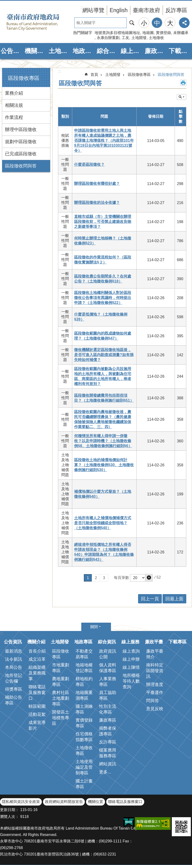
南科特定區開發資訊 (154, 671)
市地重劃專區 (60, 668)
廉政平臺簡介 (154, 654)
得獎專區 (13, 689)
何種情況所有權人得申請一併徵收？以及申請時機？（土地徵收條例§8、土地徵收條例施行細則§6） (103, 441)
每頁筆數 (121, 578)
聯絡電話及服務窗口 (37, 692)
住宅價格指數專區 (84, 737)
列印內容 (183, 83)
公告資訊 (12, 51)
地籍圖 (148, 33)
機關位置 (95, 802)
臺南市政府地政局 (40, 22)
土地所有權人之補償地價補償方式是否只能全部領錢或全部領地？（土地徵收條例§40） (102, 523)
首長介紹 (37, 651)
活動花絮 (37, 714)
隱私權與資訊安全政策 (21, 802)
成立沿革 (37, 659)
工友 (125, 38)
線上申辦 (131, 659)
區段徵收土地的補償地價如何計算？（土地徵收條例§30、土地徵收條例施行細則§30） (104, 465)
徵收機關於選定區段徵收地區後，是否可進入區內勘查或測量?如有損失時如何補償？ (104, 355)
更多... (105, 772)
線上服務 (132, 51)
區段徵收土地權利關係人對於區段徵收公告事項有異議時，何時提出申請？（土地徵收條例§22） (102, 298)
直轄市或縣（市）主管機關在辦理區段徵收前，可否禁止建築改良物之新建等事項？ (102, 222)
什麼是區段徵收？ (89, 164)
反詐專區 (176, 10)
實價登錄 (163, 33)
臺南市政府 (146, 10)
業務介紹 (14, 93)
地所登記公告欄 (13, 678)
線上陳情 (131, 667)
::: (1, 70)
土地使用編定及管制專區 (84, 767)
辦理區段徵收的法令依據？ (97, 202)
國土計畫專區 (84, 784)
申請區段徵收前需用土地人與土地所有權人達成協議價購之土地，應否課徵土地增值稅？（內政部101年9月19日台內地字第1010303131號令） (104, 140)
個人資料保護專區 (107, 668)
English (119, 10)
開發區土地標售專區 (60, 718)
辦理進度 (154, 684)
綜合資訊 (108, 51)
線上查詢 (131, 651)
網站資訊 (107, 764)
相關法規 (14, 105)
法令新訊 (13, 659)
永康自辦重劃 (108, 38)
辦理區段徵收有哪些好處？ (97, 183)
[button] (149, 578)
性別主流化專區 (107, 709)
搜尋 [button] (132, 22)
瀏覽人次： (9, 817)
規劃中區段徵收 (21, 141)
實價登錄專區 (84, 723)
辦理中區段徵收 (21, 129)
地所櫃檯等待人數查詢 (131, 681)
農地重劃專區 (60, 681)
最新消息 (13, 651)
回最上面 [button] (174, 598)
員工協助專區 (107, 695)
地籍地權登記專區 (84, 668)
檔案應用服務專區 (107, 753)
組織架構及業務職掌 (37, 673)
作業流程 (14, 117)
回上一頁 (150, 598)
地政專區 (84, 51)
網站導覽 (93, 10)
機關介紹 (36, 51)
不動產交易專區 (84, 654)
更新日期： (9, 810)
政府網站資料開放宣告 (64, 802)
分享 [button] (184, 22)
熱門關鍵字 (82, 33)
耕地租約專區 (84, 681)
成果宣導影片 (37, 725)
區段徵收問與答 (21, 165)
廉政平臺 (156, 51)
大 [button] (170, 23)
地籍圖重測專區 (84, 695)
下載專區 (180, 51)
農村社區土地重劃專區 (60, 698)
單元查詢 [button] (181, 97)
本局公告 (13, 667)
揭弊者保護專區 (107, 731)
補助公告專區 (13, 700)
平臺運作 (154, 692)
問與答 (152, 700)
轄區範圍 (37, 706)
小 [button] (144, 23)
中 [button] (157, 23)
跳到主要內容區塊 (2, 2)
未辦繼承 (180, 33)
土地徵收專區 (84, 750)
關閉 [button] (94, 627)
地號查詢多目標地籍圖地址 (117, 33)
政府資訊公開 (107, 654)
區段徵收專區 (23, 78)
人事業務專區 (107, 681)
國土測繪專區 (84, 709)
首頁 (94, 75)
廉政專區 (107, 720)
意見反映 (154, 708)
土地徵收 (156, 38)
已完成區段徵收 (21, 153)
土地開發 (139, 38)
